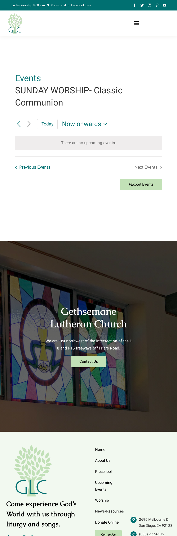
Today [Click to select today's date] (47, 124)
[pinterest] (157, 5)
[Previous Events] (19, 124)
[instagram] (149, 5)
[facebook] (134, 5)
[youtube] (164, 5)
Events (28, 79)
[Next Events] (29, 124)
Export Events (142, 184)
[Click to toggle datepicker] (86, 124)
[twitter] (142, 5)
